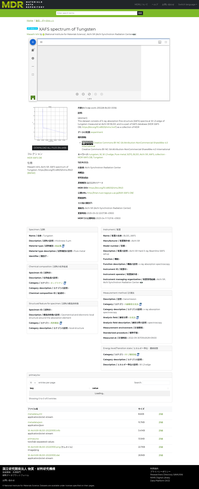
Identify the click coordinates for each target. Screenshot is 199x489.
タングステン (57, 283)
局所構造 (55, 323)
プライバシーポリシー (160, 471)
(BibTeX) (31, 173)
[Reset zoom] (89, 94)
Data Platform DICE (160, 480)
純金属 (58, 246)
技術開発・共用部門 (12, 472)
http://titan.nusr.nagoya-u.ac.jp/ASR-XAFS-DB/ (110, 193)
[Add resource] (33, 42)
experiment (97, 132)
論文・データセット (45, 20)
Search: (138, 382)
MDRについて (141, 4)
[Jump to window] (33, 50)
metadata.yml (35, 414)
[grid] (155, 73)
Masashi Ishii (33, 34)
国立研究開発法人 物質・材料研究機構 (29, 469)
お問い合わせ (168, 4)
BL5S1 (136, 154)
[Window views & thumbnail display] (160, 42)
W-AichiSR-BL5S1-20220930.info (44, 430)
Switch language (186, 4)
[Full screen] (33, 74)
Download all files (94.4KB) (50, 148)
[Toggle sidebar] (41, 42)
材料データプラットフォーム (16, 475)
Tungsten (98, 157)
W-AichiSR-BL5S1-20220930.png (44, 447)
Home (30, 20)
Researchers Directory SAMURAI (166, 474)
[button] (89, 388)
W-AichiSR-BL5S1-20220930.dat (44, 455)
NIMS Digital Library (160, 477)
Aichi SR (144, 154)
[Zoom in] (77, 94)
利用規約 (154, 468)
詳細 (161, 414)
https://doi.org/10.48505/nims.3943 (106, 188)
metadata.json (35, 422)
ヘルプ (155, 4)
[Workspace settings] (33, 58)
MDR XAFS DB (34, 158)
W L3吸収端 (130, 354)
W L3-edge (108, 154)
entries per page (47, 382)
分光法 (132, 317)
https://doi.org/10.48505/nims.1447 (99, 127)
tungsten (94, 154)
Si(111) (129, 154)
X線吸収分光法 (131, 304)
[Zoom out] (83, 94)
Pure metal (120, 154)
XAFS (151, 154)
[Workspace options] (33, 66)
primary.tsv (33, 439)
